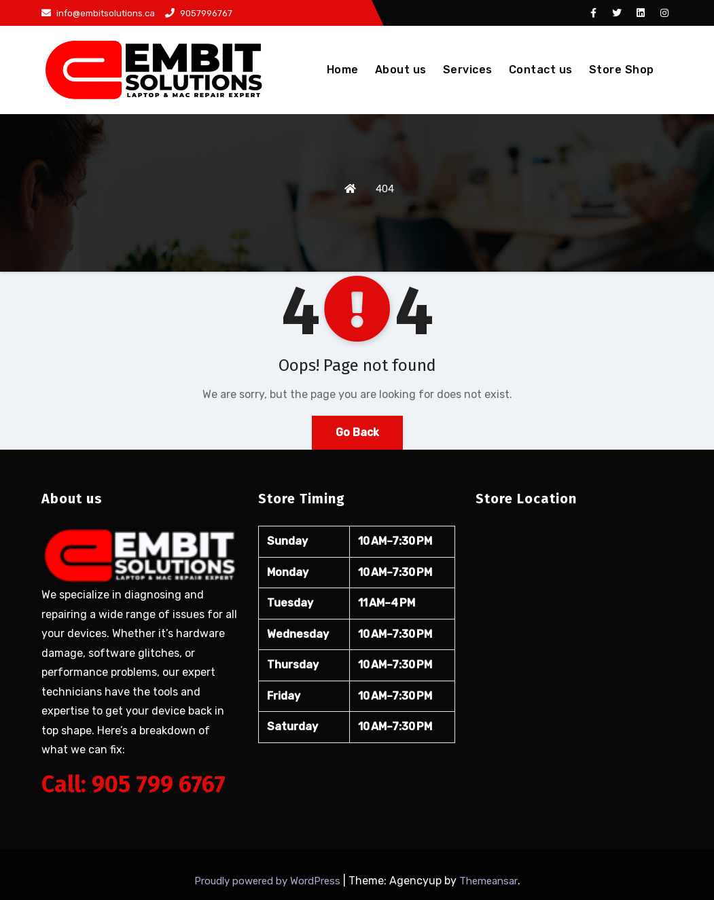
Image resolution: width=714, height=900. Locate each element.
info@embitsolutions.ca (98, 13)
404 (385, 189)
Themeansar (488, 881)
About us (401, 69)
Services (468, 69)
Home (343, 69)
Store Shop (621, 69)
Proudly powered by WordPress (268, 881)
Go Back (357, 432)
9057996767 (198, 13)
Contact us (541, 69)
